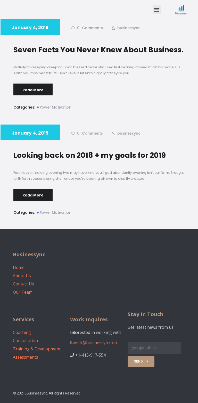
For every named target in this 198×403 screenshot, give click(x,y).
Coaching (22, 332)
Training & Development (37, 349)
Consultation (25, 340)
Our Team (22, 292)
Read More (33, 90)
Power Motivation (55, 107)
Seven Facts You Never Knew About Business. (98, 50)
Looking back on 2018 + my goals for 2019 (89, 155)
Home (18, 267)
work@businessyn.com (95, 343)
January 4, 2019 (30, 27)
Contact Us (23, 284)
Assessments (25, 357)
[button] (157, 9)
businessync (128, 27)
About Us (22, 275)
